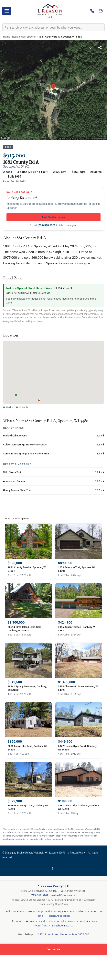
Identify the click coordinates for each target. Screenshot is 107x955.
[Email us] (101, 11)
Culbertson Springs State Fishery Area (25, 444)
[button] (53, 368)
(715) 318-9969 (47, 225)
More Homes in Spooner (17, 518)
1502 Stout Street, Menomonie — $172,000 (63, 934)
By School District (62, 925)
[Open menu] (6, 11)
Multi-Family (87, 921)
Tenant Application (59, 915)
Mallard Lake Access (15, 435)
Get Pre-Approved (39, 911)
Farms (72, 921)
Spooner (31, 36)
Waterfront (41, 925)
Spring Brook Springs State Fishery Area (26, 453)
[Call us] (92, 11)
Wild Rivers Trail (12, 472)
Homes (30, 921)
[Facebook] (53, 868)
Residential (18, 36)
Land (42, 921)
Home (6, 36)
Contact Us (53, 949)
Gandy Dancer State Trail (17, 490)
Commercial (56, 921)
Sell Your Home (15, 911)
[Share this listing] (100, 47)
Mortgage (60, 911)
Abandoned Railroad (14, 481)
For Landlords (78, 911)
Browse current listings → (75, 263)
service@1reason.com (63, 895)
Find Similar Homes (53, 217)
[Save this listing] (90, 47)
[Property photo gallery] (53, 90)
